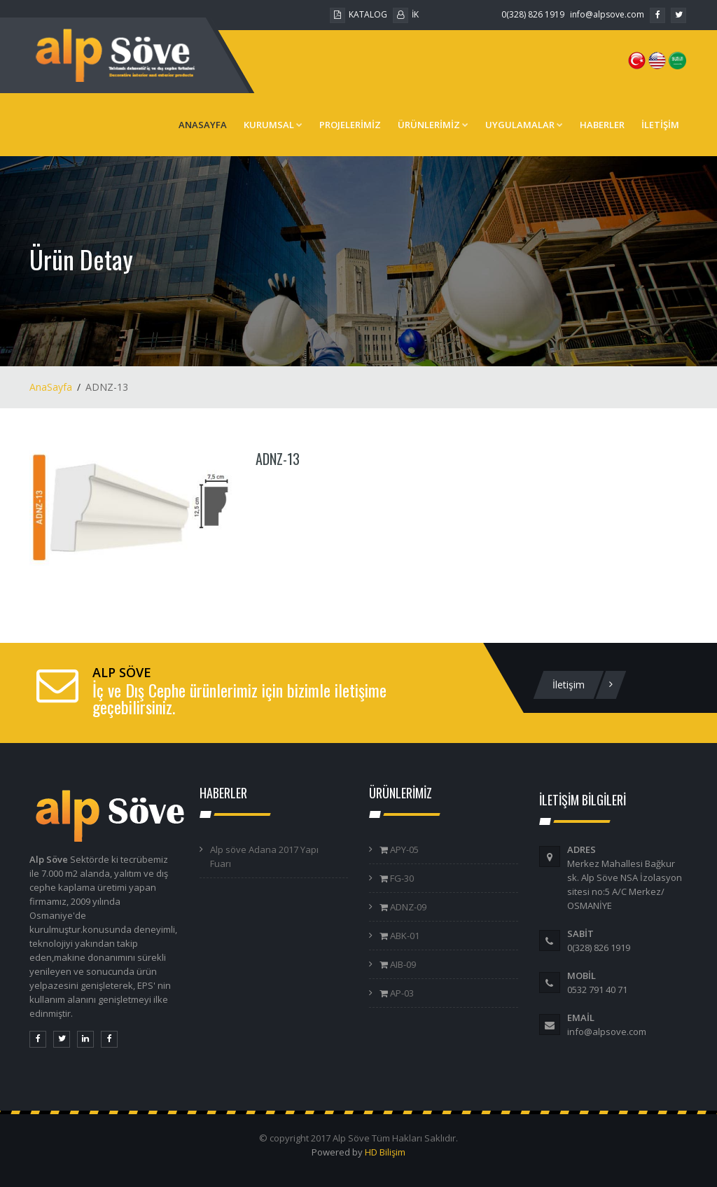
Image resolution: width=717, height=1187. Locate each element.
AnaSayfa (50, 387)
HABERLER (602, 124)
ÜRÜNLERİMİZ (433, 124)
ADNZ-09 (407, 907)
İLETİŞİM (660, 124)
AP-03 (401, 993)
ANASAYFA (203, 124)
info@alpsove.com (607, 14)
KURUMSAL (273, 124)
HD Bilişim (385, 1152)
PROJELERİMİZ (350, 124)
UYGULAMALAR (524, 124)
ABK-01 (403, 935)
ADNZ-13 (278, 458)
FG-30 (401, 878)
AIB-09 (402, 964)
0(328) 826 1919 (532, 14)
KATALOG (358, 14)
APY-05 (403, 849)
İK (406, 14)
